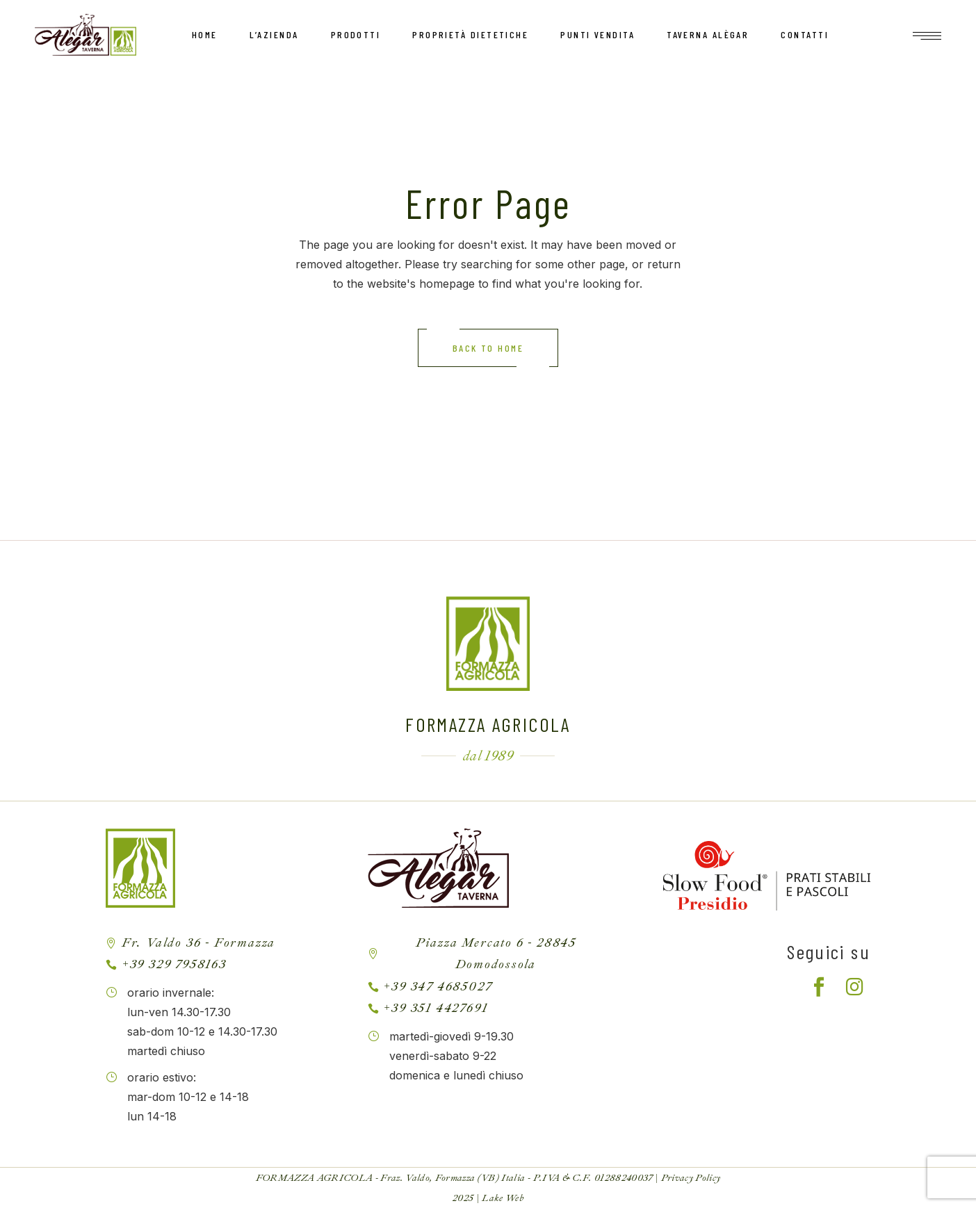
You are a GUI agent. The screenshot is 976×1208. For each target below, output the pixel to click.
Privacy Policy (691, 1178)
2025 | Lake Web (488, 1198)
